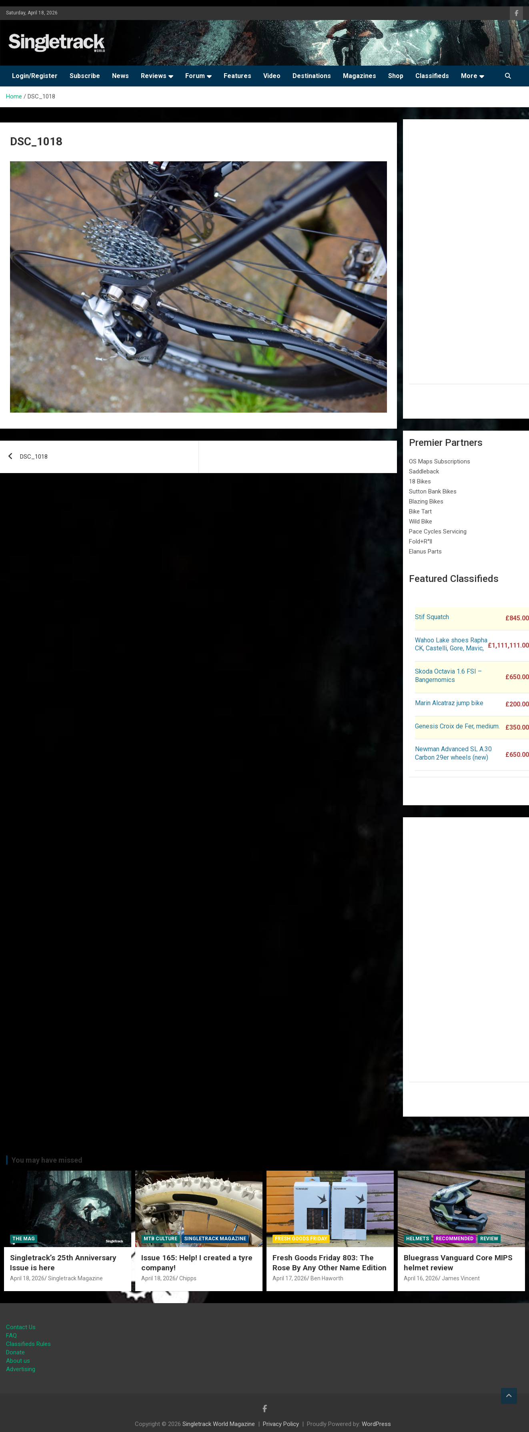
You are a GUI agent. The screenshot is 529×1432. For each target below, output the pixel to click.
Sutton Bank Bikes (433, 491)
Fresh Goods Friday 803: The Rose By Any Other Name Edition (330, 1262)
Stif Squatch (432, 617)
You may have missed (47, 1160)
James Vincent (461, 1278)
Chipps (187, 1278)
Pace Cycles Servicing (438, 531)
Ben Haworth (327, 1278)
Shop (395, 76)
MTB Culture (160, 1238)
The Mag (23, 1238)
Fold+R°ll (420, 541)
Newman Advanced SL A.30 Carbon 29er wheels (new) (453, 753)
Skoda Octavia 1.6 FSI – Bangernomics (448, 676)
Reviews (153, 76)
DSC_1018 (34, 456)
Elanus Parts (425, 551)
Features (237, 76)
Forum (195, 76)
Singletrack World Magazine (218, 1424)
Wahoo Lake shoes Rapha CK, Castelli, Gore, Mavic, (451, 644)
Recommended (454, 1238)
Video (272, 76)
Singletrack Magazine (75, 1278)
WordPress (376, 1424)
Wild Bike (420, 521)
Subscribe (85, 76)
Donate (15, 1352)
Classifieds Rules (28, 1344)
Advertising (20, 1369)
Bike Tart (420, 511)
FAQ (11, 1335)
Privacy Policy (281, 1424)
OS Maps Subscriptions (439, 461)
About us (18, 1360)
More (469, 76)
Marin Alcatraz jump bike (449, 703)
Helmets (417, 1238)
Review (489, 1238)
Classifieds (432, 76)
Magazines (359, 76)
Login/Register (35, 76)
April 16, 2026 (421, 1278)
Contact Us (21, 1327)
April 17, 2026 (290, 1278)
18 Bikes (420, 481)
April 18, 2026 (27, 1278)
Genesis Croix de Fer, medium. (457, 726)
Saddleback (424, 471)
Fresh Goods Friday (301, 1238)
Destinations (312, 76)
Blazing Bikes (426, 501)
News (120, 76)
